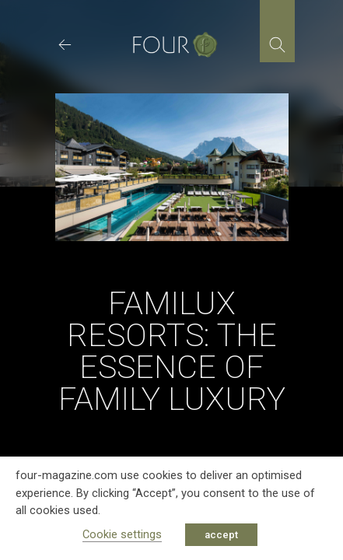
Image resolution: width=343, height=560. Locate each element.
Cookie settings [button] (122, 534)
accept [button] (221, 535)
